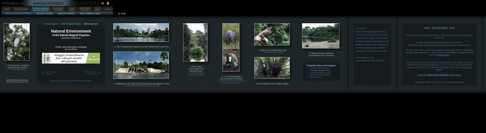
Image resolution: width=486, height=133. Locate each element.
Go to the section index (439, 75)
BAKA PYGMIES (21, 9)
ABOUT (108, 9)
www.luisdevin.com (365, 57)
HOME (6, 9)
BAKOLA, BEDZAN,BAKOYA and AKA (41, 9)
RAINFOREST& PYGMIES (58, 9)
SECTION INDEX (440, 28)
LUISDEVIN (97, 9)
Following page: (90, 73)
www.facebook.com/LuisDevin (370, 60)
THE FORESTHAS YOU (85, 9)
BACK (452, 28)
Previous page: (51, 73)
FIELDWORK (72, 9)
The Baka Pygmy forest (320, 70)
